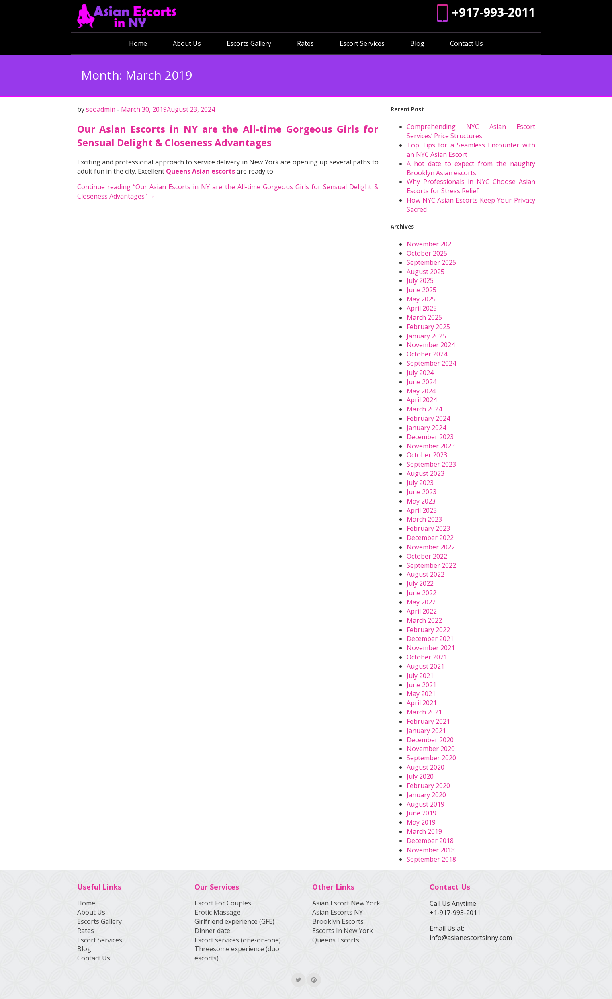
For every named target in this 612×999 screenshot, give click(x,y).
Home (138, 43)
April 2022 (422, 611)
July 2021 (420, 675)
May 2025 (421, 299)
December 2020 (430, 739)
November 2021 (431, 647)
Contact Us (466, 43)
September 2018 (431, 859)
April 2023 (422, 510)
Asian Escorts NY (337, 912)
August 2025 (425, 271)
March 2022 (424, 620)
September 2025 (431, 262)
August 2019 (425, 804)
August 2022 (425, 574)
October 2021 (427, 657)
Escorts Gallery (249, 43)
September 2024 (431, 363)
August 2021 (425, 666)
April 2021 (422, 702)
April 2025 (422, 308)
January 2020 (426, 794)
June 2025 (421, 289)
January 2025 (426, 336)
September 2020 (431, 757)
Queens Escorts (335, 940)
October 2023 (427, 454)
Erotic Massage (217, 912)
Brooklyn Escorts (338, 921)
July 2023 (420, 482)
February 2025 (428, 326)
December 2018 (430, 840)
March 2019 (424, 831)
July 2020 (420, 776)
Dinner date (212, 930)
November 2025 (431, 244)
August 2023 (425, 473)
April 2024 (422, 399)
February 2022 (428, 629)
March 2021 (424, 712)
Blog (417, 43)
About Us (187, 43)
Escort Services (362, 43)
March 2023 (424, 519)
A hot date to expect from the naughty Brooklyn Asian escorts (471, 168)
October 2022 (427, 556)
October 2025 (427, 253)
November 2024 (431, 344)
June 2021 (421, 684)
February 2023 (428, 528)
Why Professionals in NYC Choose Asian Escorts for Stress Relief (471, 186)
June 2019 (421, 813)
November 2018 (431, 849)
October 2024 (427, 354)
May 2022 (421, 602)
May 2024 (421, 391)
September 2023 (431, 464)
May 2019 (421, 822)
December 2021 (430, 638)
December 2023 (430, 436)
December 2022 (430, 537)
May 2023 (421, 501)
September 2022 (431, 565)
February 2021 (428, 721)
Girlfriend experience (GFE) (234, 921)
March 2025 (424, 317)
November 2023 (431, 446)
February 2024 (428, 418)
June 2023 (421, 491)
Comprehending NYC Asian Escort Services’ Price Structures (471, 131)
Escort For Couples (222, 903)
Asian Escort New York (346, 903)
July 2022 (420, 583)
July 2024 (420, 372)
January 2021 (426, 730)
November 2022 (431, 546)
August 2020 (425, 767)
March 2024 (424, 409)
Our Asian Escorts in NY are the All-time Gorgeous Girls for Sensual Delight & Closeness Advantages (228, 135)
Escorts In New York (342, 930)
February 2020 (428, 785)
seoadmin (100, 109)
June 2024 (421, 381)
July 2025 (420, 280)
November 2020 (431, 748)
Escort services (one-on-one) (237, 940)
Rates (305, 43)
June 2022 (421, 592)
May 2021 (421, 693)
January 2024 (426, 427)
